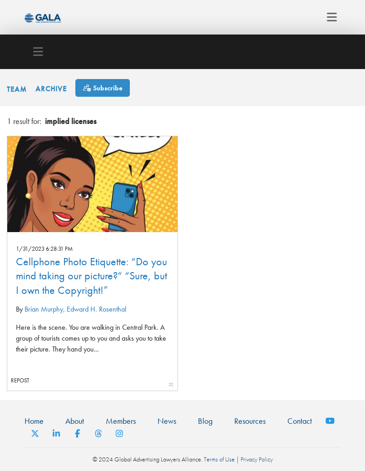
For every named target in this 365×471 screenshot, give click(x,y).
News (167, 421)
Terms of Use (219, 459)
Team (17, 89)
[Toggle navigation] (329, 17)
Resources (250, 421)
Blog (205, 421)
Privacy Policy (257, 459)
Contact (299, 421)
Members (121, 421)
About (74, 421)
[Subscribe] (102, 88)
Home (34, 421)
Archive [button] (51, 89)
